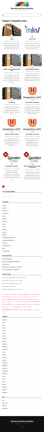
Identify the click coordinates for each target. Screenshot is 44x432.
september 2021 (5, 349)
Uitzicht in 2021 (32, 39)
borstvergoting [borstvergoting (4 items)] (36, 294)
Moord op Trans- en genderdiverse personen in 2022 (11, 261)
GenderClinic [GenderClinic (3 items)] (16, 299)
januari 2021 (4, 360)
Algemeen (3, 208)
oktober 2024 (4, 320)
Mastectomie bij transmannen (12, 166)
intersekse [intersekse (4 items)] (20, 301)
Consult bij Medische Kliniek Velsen (32, 69)
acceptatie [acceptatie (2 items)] (7, 294)
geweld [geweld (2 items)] (36, 299)
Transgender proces (5, 245)
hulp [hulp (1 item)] (12, 301)
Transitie (12, 39)
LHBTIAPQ (3, 232)
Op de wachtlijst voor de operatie (32, 134)
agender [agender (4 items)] (15, 294)
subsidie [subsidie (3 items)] (23, 307)
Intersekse (4, 229)
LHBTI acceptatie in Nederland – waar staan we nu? (11, 269)
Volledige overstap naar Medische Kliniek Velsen (11, 69)
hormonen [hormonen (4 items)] (8, 301)
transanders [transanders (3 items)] (29, 307)
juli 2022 (3, 330)
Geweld (3, 226)
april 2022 (4, 333)
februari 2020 (4, 387)
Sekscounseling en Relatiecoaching (8, 237)
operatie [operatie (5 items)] (19, 304)
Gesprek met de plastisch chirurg (12, 134)
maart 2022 (4, 336)
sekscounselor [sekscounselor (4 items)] (6, 307)
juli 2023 (3, 322)
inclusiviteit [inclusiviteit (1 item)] (15, 301)
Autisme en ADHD (5, 213)
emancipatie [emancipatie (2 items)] (34, 296)
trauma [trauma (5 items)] (21, 309)
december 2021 (4, 344)
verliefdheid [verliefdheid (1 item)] (34, 309)
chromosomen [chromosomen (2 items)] (18, 296)
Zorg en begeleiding (5, 251)
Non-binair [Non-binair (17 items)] (6, 304)
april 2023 (4, 328)
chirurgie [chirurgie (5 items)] (13, 296)
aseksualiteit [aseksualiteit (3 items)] (20, 294)
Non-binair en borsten (17, 289)
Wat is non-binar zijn (17, 283)
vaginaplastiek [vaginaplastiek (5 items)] (28, 309)
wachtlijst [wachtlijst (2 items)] (4, 311)
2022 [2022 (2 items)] (3, 294)
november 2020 (4, 365)
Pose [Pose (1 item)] (32, 304)
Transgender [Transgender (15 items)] (7, 309)
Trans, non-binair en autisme (18, 277)
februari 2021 (4, 357)
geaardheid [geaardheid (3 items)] (4, 299)
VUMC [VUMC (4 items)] (38, 309)
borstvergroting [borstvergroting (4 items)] (6, 296)
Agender (3, 205)
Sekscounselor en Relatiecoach (7, 240)
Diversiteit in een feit (5, 264)
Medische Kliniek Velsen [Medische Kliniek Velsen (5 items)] (34, 301)
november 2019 (4, 392)
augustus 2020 (4, 373)
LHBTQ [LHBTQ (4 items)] (25, 301)
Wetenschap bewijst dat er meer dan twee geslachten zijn (12, 267)
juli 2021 (3, 352)
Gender (3, 224)
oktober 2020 (4, 368)
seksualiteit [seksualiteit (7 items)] (17, 307)
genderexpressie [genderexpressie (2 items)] (23, 299)
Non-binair (4, 234)
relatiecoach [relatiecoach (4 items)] (37, 304)
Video (3, 248)
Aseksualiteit (4, 210)
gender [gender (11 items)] (10, 299)
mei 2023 (3, 325)
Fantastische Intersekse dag (7, 259)
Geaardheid (4, 221)
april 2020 (4, 381)
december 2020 (4, 362)
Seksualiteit (4, 243)
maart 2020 (4, 384)
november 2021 (4, 346)
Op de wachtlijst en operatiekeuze (32, 102)
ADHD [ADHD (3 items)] (10, 294)
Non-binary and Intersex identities (22, 8)
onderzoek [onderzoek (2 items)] (14, 304)
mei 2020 (3, 379)
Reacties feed (4, 405)
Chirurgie (4, 218)
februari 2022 (4, 338)
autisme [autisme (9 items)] (26, 294)
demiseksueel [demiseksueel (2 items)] (24, 296)
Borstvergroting (11, 102)
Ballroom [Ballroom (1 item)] (30, 294)
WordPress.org (5, 408)
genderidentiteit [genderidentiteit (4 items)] (31, 299)
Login (3, 400)
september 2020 (5, 371)
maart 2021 (4, 354)
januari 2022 (4, 341)
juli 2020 (3, 376)
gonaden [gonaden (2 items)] (4, 301)
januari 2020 (4, 389)
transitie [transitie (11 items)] (16, 309)
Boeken (3, 216)
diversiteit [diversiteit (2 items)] (30, 296)
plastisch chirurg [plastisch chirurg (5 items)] (26, 304)
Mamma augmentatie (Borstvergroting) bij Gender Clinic (32, 166)
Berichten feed (4, 403)
